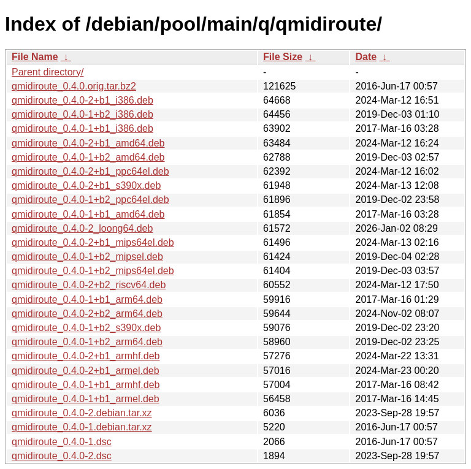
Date (366, 56)
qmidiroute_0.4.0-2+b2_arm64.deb (87, 313)
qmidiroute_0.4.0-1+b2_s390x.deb (86, 327)
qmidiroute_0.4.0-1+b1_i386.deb (82, 128)
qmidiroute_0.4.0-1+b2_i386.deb (82, 114)
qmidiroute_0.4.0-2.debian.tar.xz (82, 413)
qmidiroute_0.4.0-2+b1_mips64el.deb (93, 242)
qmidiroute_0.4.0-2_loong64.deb (82, 228)
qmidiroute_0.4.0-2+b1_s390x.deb (86, 185)
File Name (35, 56)
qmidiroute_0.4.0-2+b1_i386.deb (82, 100)
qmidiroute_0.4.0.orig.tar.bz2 (74, 86)
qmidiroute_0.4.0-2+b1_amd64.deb (88, 143)
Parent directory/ (47, 72)
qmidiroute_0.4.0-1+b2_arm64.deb (87, 342)
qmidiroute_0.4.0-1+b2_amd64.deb (88, 157)
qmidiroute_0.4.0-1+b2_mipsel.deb (87, 256)
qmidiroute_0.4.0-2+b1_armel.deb (85, 370)
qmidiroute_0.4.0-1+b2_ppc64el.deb (90, 199)
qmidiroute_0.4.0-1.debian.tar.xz (82, 427)
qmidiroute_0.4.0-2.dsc (62, 456)
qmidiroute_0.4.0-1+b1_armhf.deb (86, 384)
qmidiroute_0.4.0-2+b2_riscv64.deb (89, 285)
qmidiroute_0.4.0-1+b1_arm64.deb (87, 299)
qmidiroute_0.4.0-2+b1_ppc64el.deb (90, 171)
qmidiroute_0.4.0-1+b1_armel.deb (85, 399)
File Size (282, 56)
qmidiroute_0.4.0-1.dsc (62, 442)
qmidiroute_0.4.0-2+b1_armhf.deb (86, 356)
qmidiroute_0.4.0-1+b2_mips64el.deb (93, 270)
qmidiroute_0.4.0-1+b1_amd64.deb (88, 214)
